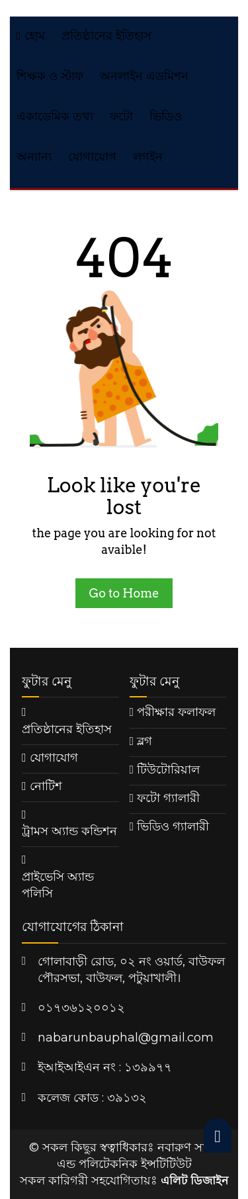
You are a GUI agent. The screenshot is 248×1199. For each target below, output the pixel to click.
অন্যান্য (34, 157)
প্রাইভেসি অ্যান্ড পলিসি (58, 885)
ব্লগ (144, 741)
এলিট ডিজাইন (194, 1180)
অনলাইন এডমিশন (144, 76)
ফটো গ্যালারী (168, 798)
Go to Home (124, 593)
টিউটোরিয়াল (168, 769)
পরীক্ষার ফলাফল (176, 712)
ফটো (121, 116)
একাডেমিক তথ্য (55, 116)
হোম (31, 35)
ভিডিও (165, 116)
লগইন (148, 157)
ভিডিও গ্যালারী (173, 826)
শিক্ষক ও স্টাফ (50, 76)
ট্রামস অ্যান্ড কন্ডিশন (69, 831)
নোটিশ (46, 786)
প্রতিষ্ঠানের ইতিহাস (106, 35)
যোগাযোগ (92, 157)
